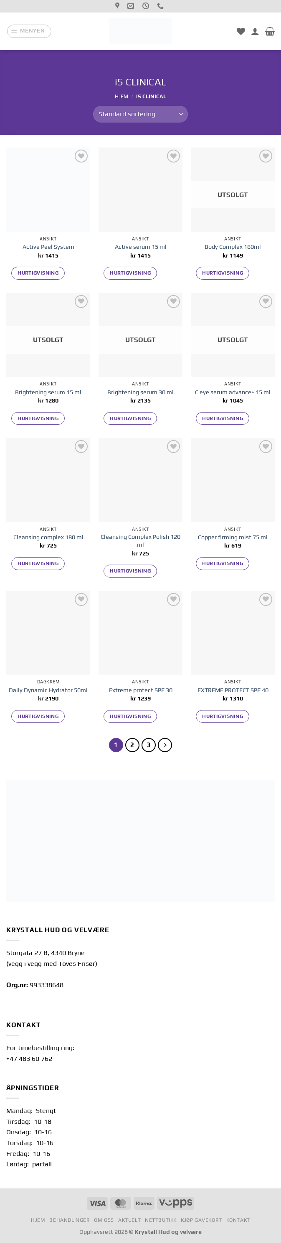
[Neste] (165, 745)
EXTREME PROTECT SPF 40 (232, 690)
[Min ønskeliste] (241, 31)
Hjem (121, 96)
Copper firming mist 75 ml (233, 537)
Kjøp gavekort (201, 1220)
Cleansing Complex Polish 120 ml (140, 540)
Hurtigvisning (38, 273)
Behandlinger (69, 1220)
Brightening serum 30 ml (140, 392)
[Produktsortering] (140, 114)
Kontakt (238, 1220)
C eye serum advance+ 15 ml (233, 392)
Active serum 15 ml (141, 246)
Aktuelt (129, 1220)
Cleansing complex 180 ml (48, 537)
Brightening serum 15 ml (48, 392)
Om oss (104, 1220)
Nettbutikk (161, 1220)
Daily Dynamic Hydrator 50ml (48, 690)
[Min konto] (255, 31)
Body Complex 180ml (233, 246)
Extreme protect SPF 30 (140, 690)
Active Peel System (48, 246)
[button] (29, 31)
